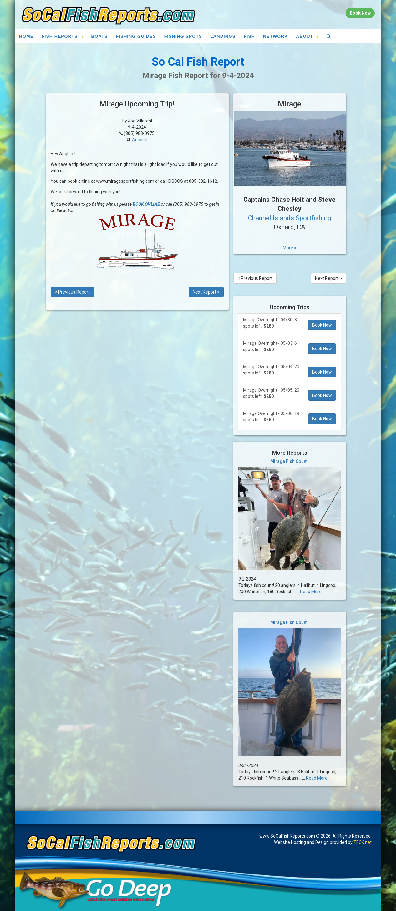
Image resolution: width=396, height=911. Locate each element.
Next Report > (206, 292)
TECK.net (362, 842)
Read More (311, 591)
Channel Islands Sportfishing (289, 218)
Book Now (322, 325)
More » (289, 247)
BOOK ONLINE (146, 204)
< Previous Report (72, 292)
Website (139, 139)
